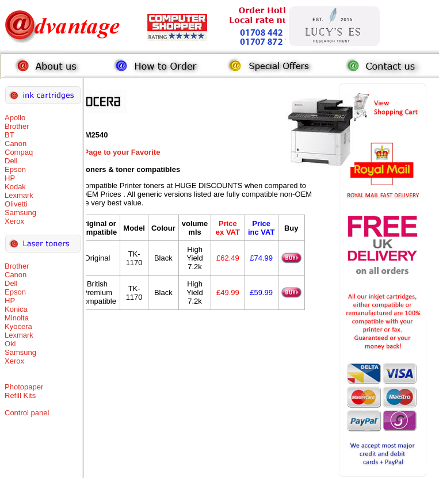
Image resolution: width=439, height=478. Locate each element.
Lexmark (19, 195)
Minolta (17, 317)
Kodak (15, 186)
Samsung (20, 212)
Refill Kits (20, 395)
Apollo (15, 117)
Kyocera (18, 326)
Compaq (19, 152)
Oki (10, 343)
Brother (17, 126)
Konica (16, 309)
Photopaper (24, 387)
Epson (15, 169)
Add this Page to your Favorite (106, 152)
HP (10, 178)
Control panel (27, 412)
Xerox (14, 221)
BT (9, 135)
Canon (15, 143)
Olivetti (16, 204)
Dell (11, 160)
